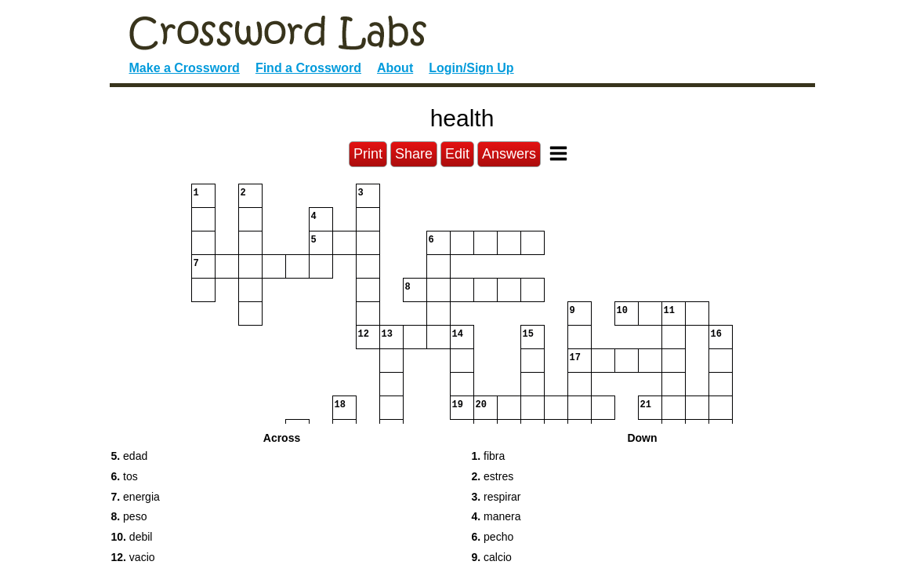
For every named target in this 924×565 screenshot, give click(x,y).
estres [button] (493, 476)
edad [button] (129, 456)
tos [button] (124, 476)
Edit (457, 154)
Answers (509, 154)
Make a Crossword (184, 68)
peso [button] (129, 516)
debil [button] (132, 536)
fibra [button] (488, 456)
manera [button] (496, 516)
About (395, 68)
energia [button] (135, 496)
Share (414, 154)
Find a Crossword (308, 68)
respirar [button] (496, 496)
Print (367, 154)
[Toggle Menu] (558, 153)
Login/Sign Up (471, 68)
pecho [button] (493, 536)
